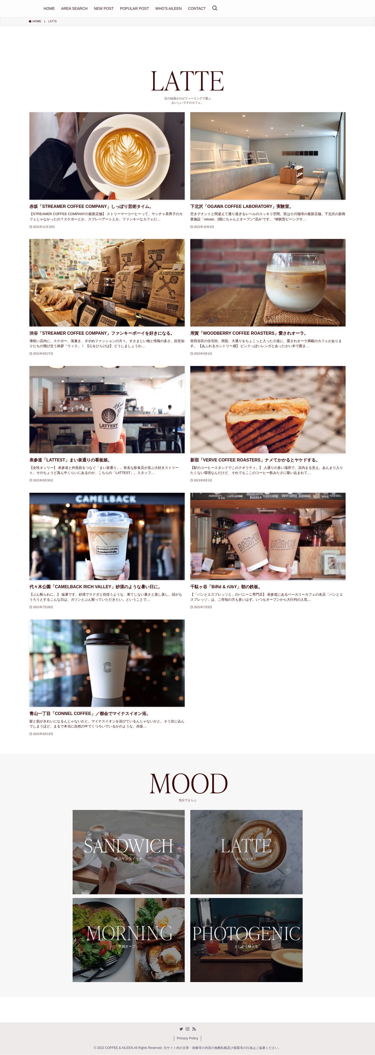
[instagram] (187, 1029)
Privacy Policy (187, 1038)
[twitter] (181, 1029)
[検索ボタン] (214, 8)
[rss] (194, 1029)
